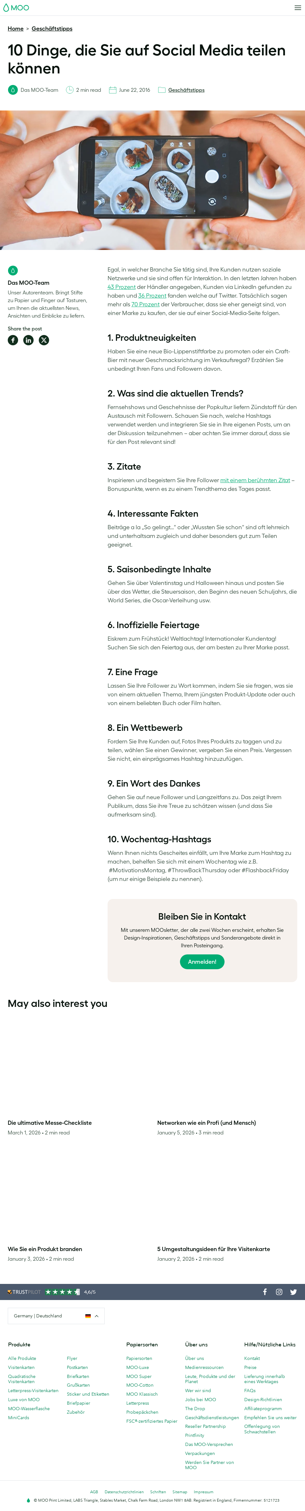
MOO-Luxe (137, 1367)
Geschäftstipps (52, 28)
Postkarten (77, 1367)
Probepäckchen (142, 1412)
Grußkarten (78, 1385)
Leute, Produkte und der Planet (210, 1379)
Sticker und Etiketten (88, 1394)
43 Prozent (122, 287)
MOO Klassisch (142, 1394)
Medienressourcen (204, 1367)
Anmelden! (202, 962)
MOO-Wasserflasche (29, 1408)
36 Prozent (152, 295)
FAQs (250, 1390)
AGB (94, 1491)
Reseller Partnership (205, 1426)
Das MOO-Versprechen (209, 1444)
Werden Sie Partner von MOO (209, 1465)
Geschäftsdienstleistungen (211, 1417)
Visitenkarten (21, 1367)
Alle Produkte (22, 1358)
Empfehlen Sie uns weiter (270, 1417)
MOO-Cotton (139, 1385)
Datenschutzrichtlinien (124, 1491)
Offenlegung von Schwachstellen (262, 1429)
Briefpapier (78, 1403)
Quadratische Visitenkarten (22, 1379)
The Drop (195, 1408)
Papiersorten (139, 1358)
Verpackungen (200, 1453)
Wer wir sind (198, 1390)
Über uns (194, 1358)
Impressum (204, 1491)
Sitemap (180, 1491)
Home (16, 28)
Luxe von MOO (24, 1399)
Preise (250, 1367)
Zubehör (76, 1412)
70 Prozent (145, 304)
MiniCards (18, 1417)
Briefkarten (78, 1376)
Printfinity (194, 1435)
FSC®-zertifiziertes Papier (151, 1421)
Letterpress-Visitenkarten (33, 1390)
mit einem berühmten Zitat (255, 480)
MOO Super (139, 1376)
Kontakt (252, 1358)
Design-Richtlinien (263, 1399)
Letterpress (137, 1403)
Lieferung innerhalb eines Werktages (264, 1379)
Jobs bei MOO (200, 1399)
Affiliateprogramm (263, 1408)
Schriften (158, 1491)
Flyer (72, 1358)
